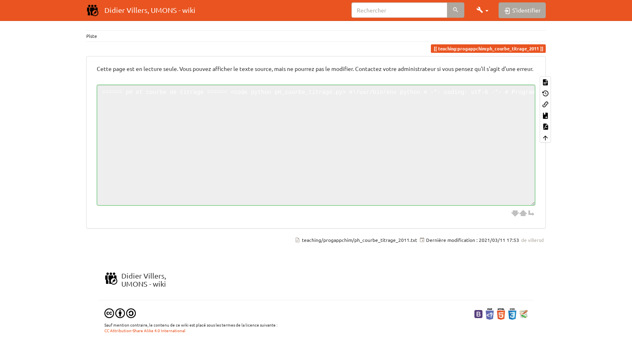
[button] (482, 10)
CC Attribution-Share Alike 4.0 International (144, 330)
